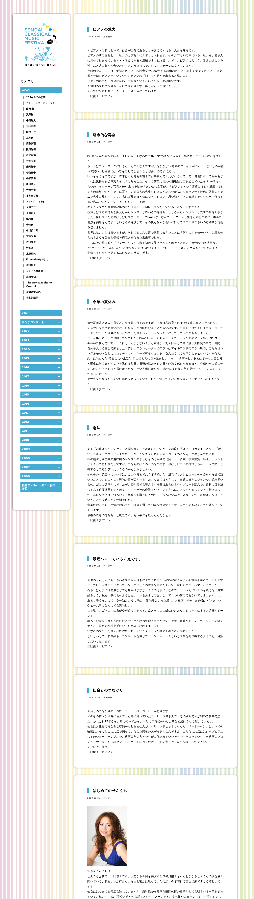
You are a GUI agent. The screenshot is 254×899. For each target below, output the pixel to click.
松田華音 (31, 184)
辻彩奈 (29, 248)
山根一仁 (31, 132)
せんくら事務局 (34, 271)
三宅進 (29, 137)
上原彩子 (31, 213)
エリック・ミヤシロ (37, 201)
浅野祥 (29, 114)
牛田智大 (31, 120)
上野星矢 (31, 253)
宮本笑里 (31, 161)
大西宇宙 (31, 190)
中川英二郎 (32, 230)
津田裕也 (31, 265)
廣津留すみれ (33, 292)
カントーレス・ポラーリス (40, 103)
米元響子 (31, 166)
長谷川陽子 (32, 297)
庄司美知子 (32, 277)
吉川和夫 (31, 242)
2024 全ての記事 (35, 97)
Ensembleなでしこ (37, 259)
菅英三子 (31, 172)
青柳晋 (29, 224)
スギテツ (31, 207)
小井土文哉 (32, 195)
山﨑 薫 (30, 108)
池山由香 (31, 126)
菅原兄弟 (31, 236)
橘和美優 (31, 178)
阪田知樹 (31, 149)
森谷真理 (31, 143)
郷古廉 (29, 219)
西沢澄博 (31, 155)
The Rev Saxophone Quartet (39, 284)
